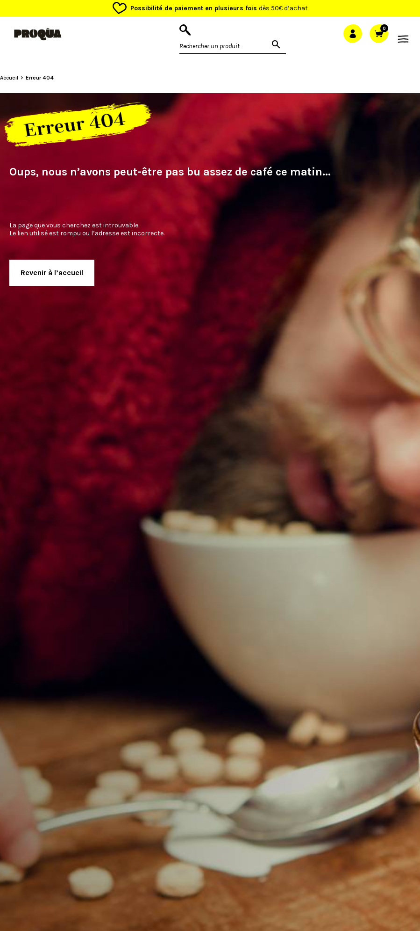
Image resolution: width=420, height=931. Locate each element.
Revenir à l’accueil (52, 272)
